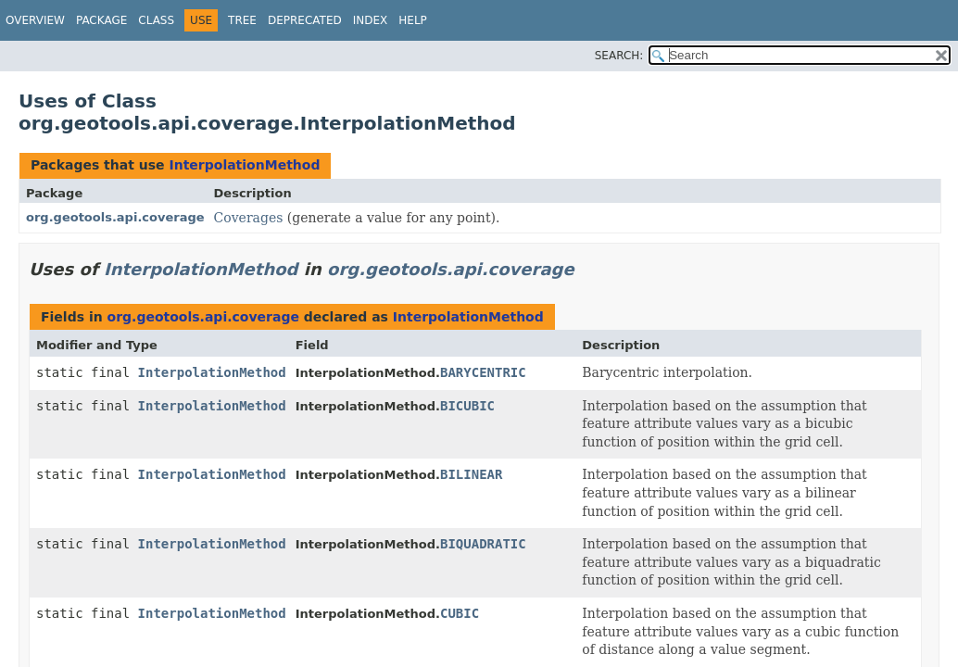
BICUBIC (467, 405)
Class (156, 20)
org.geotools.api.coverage (115, 217)
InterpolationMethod (244, 164)
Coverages (249, 217)
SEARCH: (619, 55)
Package (101, 20)
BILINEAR (471, 474)
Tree (242, 20)
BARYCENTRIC (483, 372)
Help (412, 20)
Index (370, 20)
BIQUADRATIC (483, 543)
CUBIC (459, 613)
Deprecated (305, 20)
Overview (35, 20)
